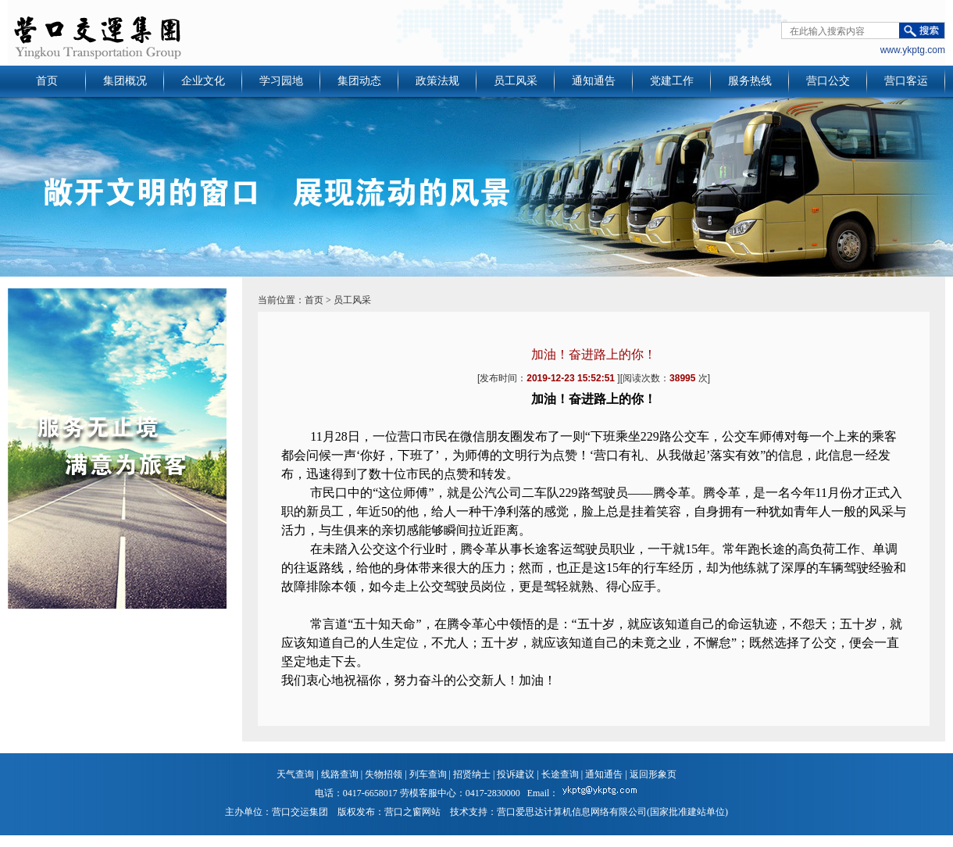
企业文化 (203, 81)
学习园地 (281, 81)
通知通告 (594, 81)
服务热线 (750, 81)
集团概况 (125, 81)
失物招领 (383, 774)
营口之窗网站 (412, 811)
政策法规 (437, 81)
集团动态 (359, 81)
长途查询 (560, 774)
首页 (47, 81)
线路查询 (340, 774)
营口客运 (906, 81)
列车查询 (428, 774)
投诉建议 (515, 774)
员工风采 (515, 81)
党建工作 (672, 81)
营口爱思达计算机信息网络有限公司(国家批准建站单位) (612, 811)
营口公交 (828, 81)
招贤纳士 (472, 774)
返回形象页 (653, 774)
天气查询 (295, 774)
